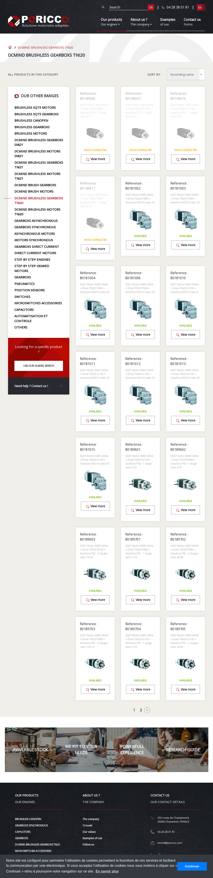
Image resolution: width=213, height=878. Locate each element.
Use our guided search (38, 366)
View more (95, 159)
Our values (89, 832)
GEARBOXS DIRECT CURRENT (36, 246)
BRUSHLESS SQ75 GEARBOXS (36, 114)
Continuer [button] (192, 866)
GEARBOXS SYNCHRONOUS (35, 227)
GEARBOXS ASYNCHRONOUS (36, 220)
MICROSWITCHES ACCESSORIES (38, 303)
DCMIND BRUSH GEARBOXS (35, 185)
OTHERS (20, 327)
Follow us (88, 844)
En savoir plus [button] (107, 871)
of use (167, 21)
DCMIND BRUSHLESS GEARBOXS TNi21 (37, 844)
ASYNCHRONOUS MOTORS (34, 233)
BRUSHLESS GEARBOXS (32, 127)
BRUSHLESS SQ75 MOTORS (35, 107)
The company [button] (140, 21)
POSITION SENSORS (29, 290)
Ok (151, 7)
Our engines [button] (111, 21)
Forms (192, 21)
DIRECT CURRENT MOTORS (35, 253)
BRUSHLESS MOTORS (30, 133)
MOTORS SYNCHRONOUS (33, 240)
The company (91, 819)
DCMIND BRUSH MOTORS (33, 191)
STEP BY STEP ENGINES (32, 259)
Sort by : (154, 74)
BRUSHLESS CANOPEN (31, 120)
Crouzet (87, 825)
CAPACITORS (24, 309)
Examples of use (92, 838)
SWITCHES (22, 297)
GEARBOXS (22, 277)
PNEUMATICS (24, 284)
